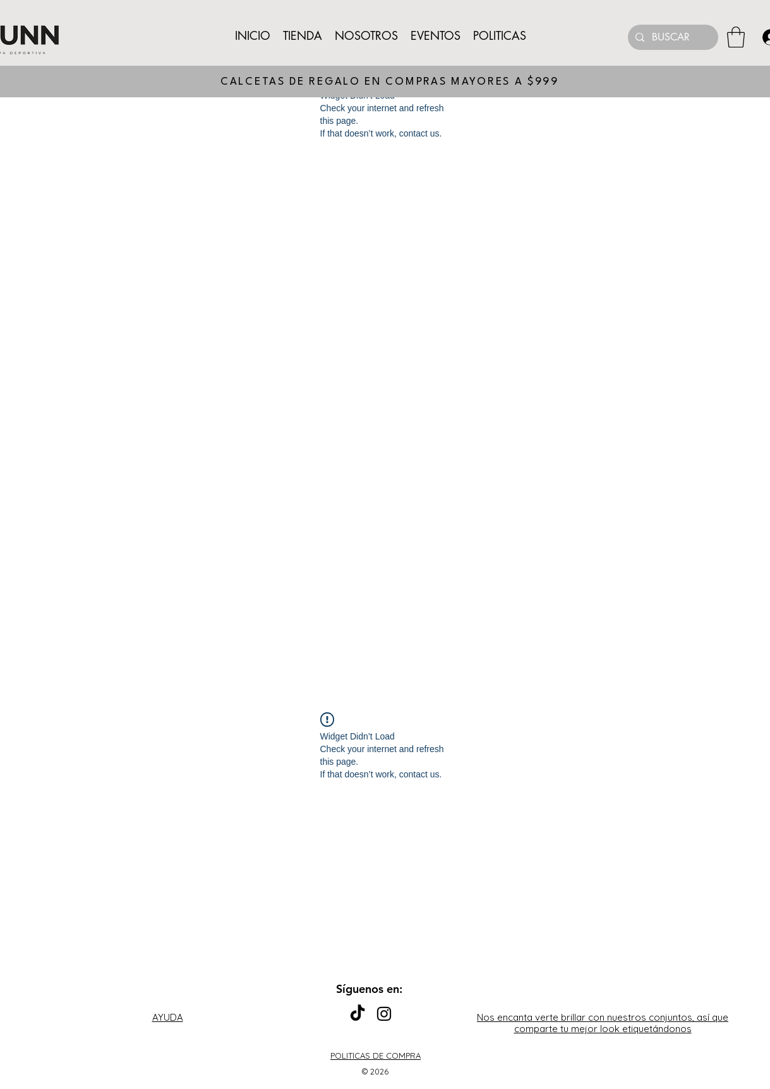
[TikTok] (357, 1013)
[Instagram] (384, 1013)
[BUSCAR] (672, 37)
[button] (736, 37)
